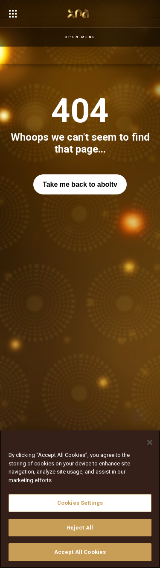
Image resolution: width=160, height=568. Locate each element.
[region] (80, 499)
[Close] (149, 442)
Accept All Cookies (80, 552)
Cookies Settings (80, 503)
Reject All (80, 527)
